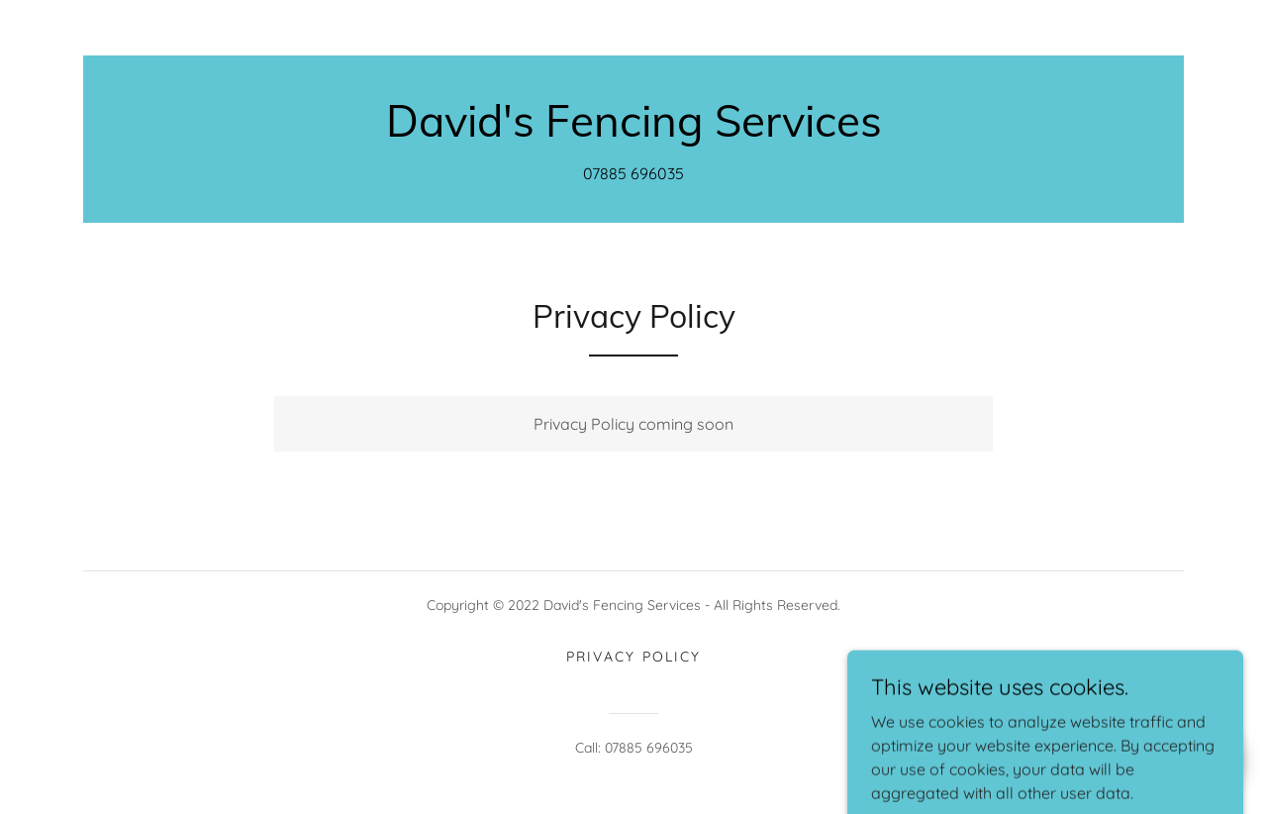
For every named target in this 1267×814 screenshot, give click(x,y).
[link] (634, 131)
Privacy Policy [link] (633, 656)
